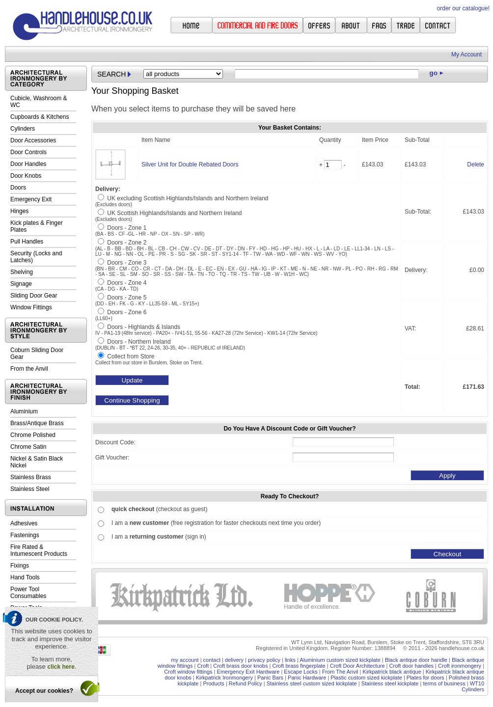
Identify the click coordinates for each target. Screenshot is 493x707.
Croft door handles (411, 666)
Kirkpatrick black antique (392, 672)
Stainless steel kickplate (390, 683)
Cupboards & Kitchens (39, 116)
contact (211, 660)
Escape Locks (300, 672)
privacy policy (264, 660)
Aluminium (24, 411)
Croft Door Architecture (357, 666)
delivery (234, 660)
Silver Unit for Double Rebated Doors (189, 164)
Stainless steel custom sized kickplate (312, 683)
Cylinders (22, 128)
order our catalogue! (463, 8)
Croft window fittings (188, 672)
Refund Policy (245, 683)
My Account (466, 54)
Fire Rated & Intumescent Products (38, 550)
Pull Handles (26, 241)
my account (184, 660)
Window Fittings (31, 307)
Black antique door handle (416, 660)
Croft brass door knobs (240, 666)
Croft (203, 666)
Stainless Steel (29, 489)
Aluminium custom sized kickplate (340, 660)
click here (60, 666)
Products (213, 683)
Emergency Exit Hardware (248, 672)
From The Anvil (340, 672)
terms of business (444, 683)
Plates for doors (425, 677)
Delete (475, 164)
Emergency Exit (31, 199)
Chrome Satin (28, 446)
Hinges (19, 211)
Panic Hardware (307, 677)
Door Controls (28, 152)
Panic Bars (270, 677)
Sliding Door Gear (33, 295)
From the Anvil (29, 368)
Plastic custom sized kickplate (366, 677)
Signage (21, 283)
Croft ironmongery (459, 666)
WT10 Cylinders (473, 686)
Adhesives (23, 523)
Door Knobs (25, 175)
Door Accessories (33, 140)
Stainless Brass (30, 477)
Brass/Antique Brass (37, 423)
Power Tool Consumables (28, 592)
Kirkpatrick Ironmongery (224, 677)
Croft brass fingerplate (298, 666)
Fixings (19, 565)
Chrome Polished (32, 435)
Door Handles (28, 164)
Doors (18, 187)
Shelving (21, 272)
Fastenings (24, 535)
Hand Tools (25, 577)
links (290, 660)
